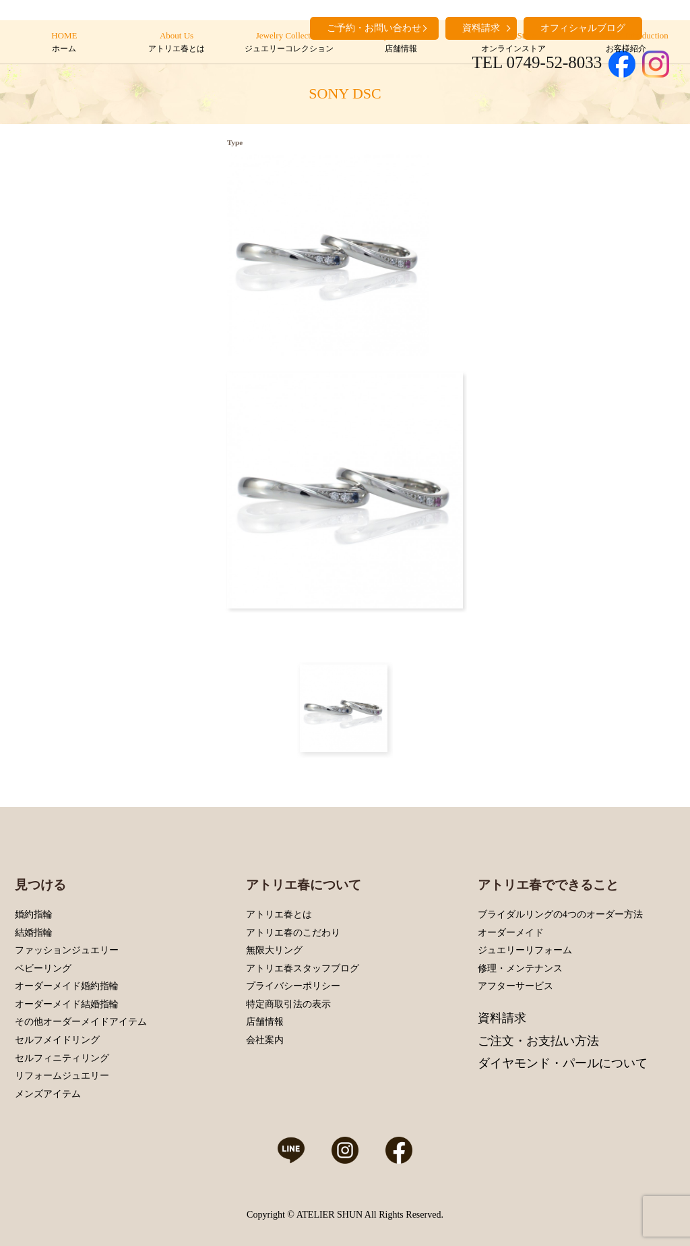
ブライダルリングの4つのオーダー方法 (560, 914)
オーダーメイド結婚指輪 (67, 1004)
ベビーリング (43, 968)
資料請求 (502, 1018)
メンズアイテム (48, 1094)
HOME (64, 42)
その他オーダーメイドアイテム (81, 1022)
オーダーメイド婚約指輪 (67, 986)
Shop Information (401, 42)
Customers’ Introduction (625, 42)
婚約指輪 (34, 914)
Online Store (513, 42)
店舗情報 (265, 1022)
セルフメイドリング (57, 1040)
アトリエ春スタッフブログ (302, 968)
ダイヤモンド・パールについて (563, 1063)
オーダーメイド (511, 933)
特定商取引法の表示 (288, 1004)
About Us (176, 42)
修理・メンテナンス (520, 968)
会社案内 (265, 1040)
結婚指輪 (34, 933)
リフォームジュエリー (62, 1076)
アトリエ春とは (279, 914)
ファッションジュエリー (67, 950)
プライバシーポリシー (293, 986)
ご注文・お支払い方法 (538, 1041)
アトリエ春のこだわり (293, 933)
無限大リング (274, 950)
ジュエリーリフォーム (525, 950)
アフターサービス (515, 986)
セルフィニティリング (62, 1058)
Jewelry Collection (288, 42)
